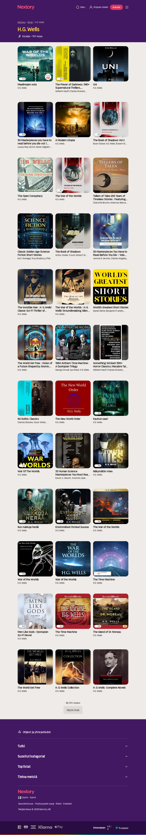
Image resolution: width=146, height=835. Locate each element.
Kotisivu (21, 22)
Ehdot (59, 803)
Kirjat (30, 22)
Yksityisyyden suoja (44, 803)
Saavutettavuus (25, 803)
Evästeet (67, 803)
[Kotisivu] (46, 7)
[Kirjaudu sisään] (98, 7)
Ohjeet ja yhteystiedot (34, 732)
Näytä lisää (73, 710)
